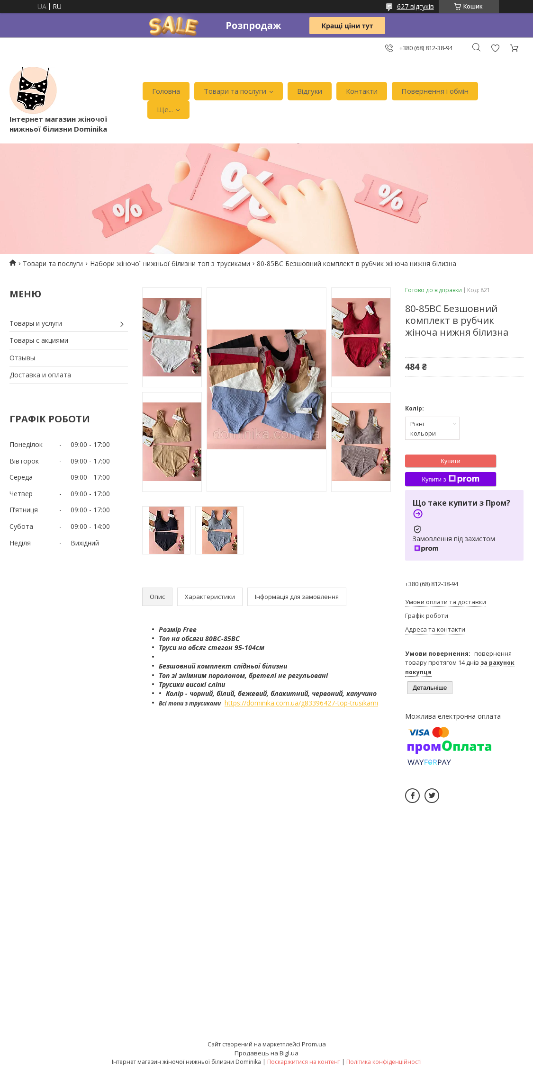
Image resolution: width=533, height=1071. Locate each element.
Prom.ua (314, 1044)
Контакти (362, 91)
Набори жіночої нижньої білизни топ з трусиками (170, 263)
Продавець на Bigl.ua (266, 1053)
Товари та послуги (235, 91)
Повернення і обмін (435, 91)
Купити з (450, 479)
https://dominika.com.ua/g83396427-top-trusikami (301, 702)
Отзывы (22, 357)
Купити (451, 460)
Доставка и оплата (40, 374)
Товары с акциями (38, 340)
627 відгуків (415, 6)
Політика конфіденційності (384, 1062)
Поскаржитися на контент (303, 1062)
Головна (166, 91)
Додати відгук (495, 48)
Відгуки (309, 91)
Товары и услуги (35, 323)
